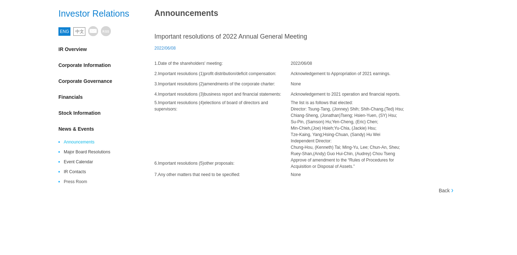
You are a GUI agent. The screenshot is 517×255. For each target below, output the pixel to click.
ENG (64, 31)
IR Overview (97, 49)
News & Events (97, 129)
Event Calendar (78, 161)
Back (444, 190)
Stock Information (97, 113)
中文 (79, 31)
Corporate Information (97, 65)
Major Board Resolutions (87, 151)
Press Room (75, 181)
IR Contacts (75, 171)
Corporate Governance (97, 81)
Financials (97, 97)
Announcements (79, 142)
